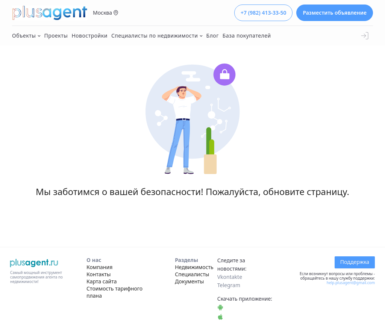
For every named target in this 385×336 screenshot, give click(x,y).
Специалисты (192, 274)
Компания (99, 267)
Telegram (228, 285)
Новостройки (89, 35)
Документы (189, 281)
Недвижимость (194, 267)
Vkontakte (229, 276)
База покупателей (247, 35)
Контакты (98, 274)
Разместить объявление (335, 12)
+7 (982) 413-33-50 (263, 12)
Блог (212, 35)
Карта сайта (101, 281)
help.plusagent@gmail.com (351, 282)
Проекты (56, 35)
